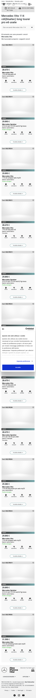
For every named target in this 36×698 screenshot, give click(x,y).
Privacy (6, 690)
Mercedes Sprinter (18, 127)
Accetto (18, 367)
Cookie (13, 690)
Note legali (20, 690)
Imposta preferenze (23, 361)
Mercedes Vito (18, 75)
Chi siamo (28, 690)
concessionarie (8, 676)
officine (25, 676)
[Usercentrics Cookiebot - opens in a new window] (25, 329)
